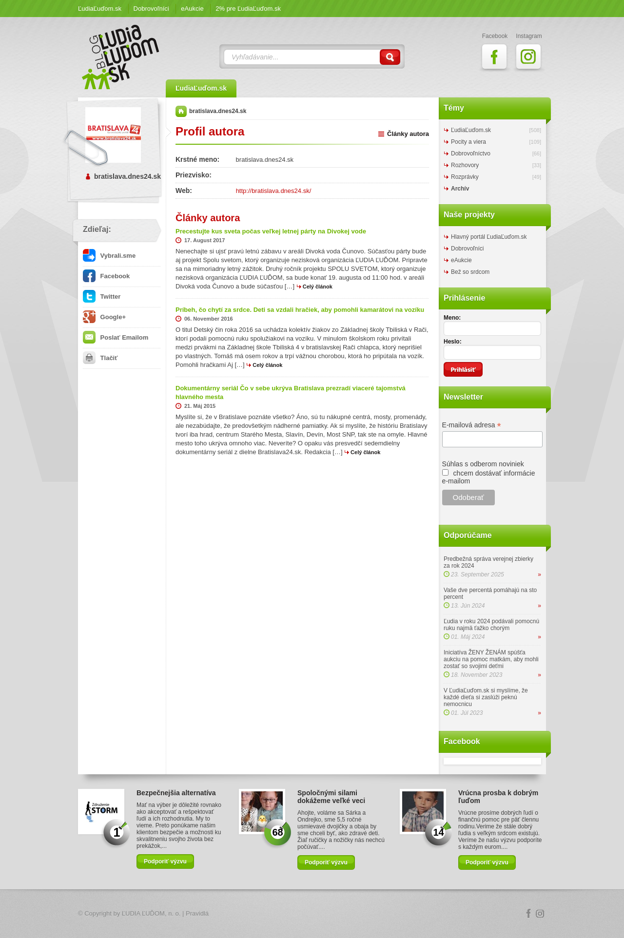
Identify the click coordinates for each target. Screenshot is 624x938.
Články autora (408, 133)
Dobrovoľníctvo (470, 153)
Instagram (540, 914)
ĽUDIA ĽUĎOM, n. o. (151, 913)
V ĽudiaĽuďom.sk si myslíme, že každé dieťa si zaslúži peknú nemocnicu (486, 697)
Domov (181, 111)
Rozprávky (465, 176)
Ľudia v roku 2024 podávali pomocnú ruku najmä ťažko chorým (491, 625)
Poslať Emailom (115, 337)
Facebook (106, 276)
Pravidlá (197, 913)
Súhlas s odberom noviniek (483, 464)
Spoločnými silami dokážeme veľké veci (331, 796)
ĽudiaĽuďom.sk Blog (121, 57)
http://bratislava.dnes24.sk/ (274, 190)
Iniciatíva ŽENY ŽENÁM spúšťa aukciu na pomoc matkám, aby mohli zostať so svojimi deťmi (491, 659)
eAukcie (192, 8)
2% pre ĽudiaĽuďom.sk (248, 8)
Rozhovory (465, 165)
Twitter (101, 296)
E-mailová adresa (471, 425)
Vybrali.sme (109, 255)
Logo (312, 913)
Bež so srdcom (470, 271)
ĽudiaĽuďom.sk (99, 8)
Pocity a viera (468, 141)
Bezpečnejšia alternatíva (176, 793)
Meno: (452, 317)
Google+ (104, 317)
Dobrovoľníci (151, 8)
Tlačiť (100, 358)
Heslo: (453, 341)
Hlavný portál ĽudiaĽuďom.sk (488, 236)
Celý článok (317, 286)
